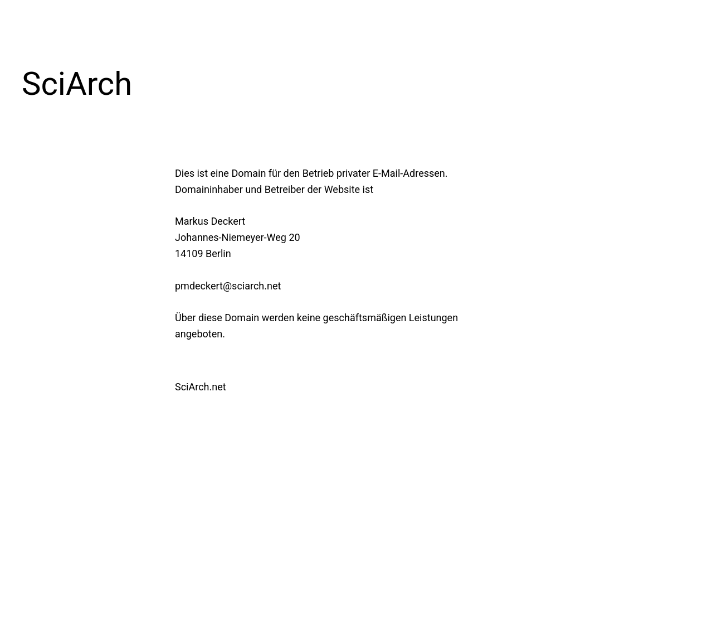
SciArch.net (200, 387)
